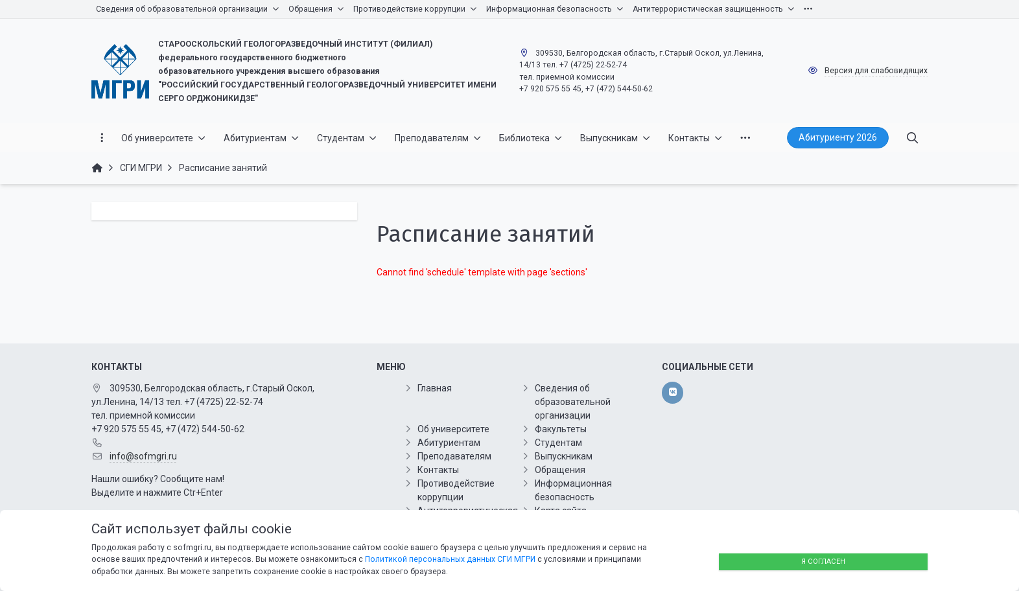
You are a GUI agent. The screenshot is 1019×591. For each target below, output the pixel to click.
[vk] (672, 393)
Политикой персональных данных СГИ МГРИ (450, 559)
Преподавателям (454, 456)
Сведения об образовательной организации (573, 402)
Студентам (558, 442)
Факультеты (561, 429)
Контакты (438, 470)
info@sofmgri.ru (143, 456)
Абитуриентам (448, 442)
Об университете (453, 429)
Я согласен (823, 561)
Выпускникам (563, 456)
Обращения (560, 470)
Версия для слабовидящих (876, 70)
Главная (434, 388)
